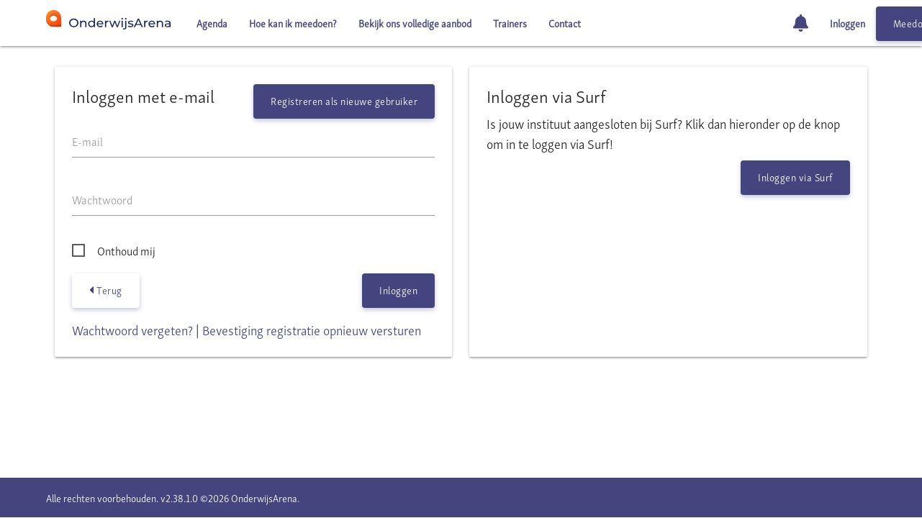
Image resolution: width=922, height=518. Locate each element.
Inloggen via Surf (795, 176)
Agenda (211, 22)
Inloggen (847, 22)
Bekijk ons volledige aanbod (414, 22)
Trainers (510, 22)
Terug (105, 290)
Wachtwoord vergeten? (132, 329)
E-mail (87, 141)
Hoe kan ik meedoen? (293, 22)
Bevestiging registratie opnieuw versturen (311, 329)
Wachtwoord (102, 199)
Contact (564, 22)
